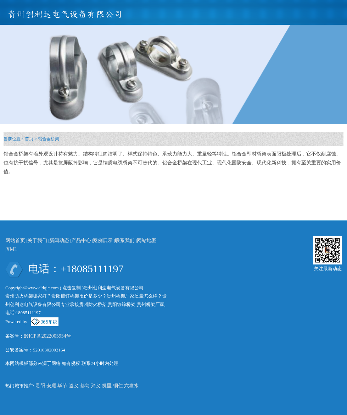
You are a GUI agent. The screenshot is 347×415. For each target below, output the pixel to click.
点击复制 (71, 287)
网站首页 (15, 240)
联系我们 (125, 240)
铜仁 (118, 385)
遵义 (74, 385)
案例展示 (103, 240)
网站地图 (147, 240)
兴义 (96, 385)
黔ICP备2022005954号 (47, 336)
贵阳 (40, 385)
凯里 (107, 385)
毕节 (62, 385)
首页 (29, 138)
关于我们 (37, 240)
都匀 (85, 385)
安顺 (51, 385)
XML (11, 249)
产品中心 (81, 240)
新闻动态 (59, 240)
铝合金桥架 (48, 138)
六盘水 (131, 385)
